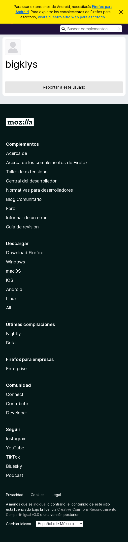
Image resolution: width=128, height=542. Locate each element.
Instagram (16, 438)
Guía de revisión (22, 226)
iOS (9, 280)
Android (14, 289)
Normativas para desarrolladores (39, 190)
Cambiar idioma (18, 524)
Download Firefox (24, 252)
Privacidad (14, 495)
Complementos (22, 144)
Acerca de (16, 153)
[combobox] (91, 28)
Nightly (13, 333)
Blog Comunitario (24, 199)
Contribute (17, 403)
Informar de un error (26, 217)
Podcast (14, 475)
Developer (16, 412)
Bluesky (14, 466)
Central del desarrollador (31, 180)
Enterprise (16, 368)
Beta (11, 342)
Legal (56, 495)
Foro (10, 208)
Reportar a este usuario (64, 87)
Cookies (37, 495)
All (8, 307)
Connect (15, 394)
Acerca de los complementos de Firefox (47, 162)
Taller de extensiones (28, 171)
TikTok (13, 457)
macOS (13, 271)
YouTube (15, 447)
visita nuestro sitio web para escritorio (71, 17)
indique (39, 504)
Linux (11, 298)
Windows (15, 261)
